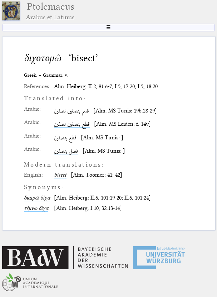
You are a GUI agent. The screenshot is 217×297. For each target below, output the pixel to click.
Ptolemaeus (50, 11)
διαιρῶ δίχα (37, 198)
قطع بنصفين (65, 137)
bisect (60, 175)
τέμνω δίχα (36, 208)
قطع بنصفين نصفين (72, 124)
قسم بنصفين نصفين (71, 110)
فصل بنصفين (66, 151)
